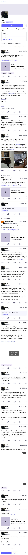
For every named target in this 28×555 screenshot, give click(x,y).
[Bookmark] (20, 76)
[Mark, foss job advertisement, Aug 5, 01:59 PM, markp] (14, 209)
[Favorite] (14, 76)
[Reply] (2, 76)
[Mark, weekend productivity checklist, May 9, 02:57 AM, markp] (14, 313)
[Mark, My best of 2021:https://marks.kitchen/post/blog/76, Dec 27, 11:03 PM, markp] (14, 519)
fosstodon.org (9, 22)
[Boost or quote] (8, 76)
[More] (26, 76)
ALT (12, 166)
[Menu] (25, 25)
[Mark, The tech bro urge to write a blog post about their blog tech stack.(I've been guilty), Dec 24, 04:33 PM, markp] (14, 539)
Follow (12, 25)
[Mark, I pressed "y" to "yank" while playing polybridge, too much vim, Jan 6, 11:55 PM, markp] (14, 500)
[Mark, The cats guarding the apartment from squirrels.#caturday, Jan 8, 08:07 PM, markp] (14, 468)
